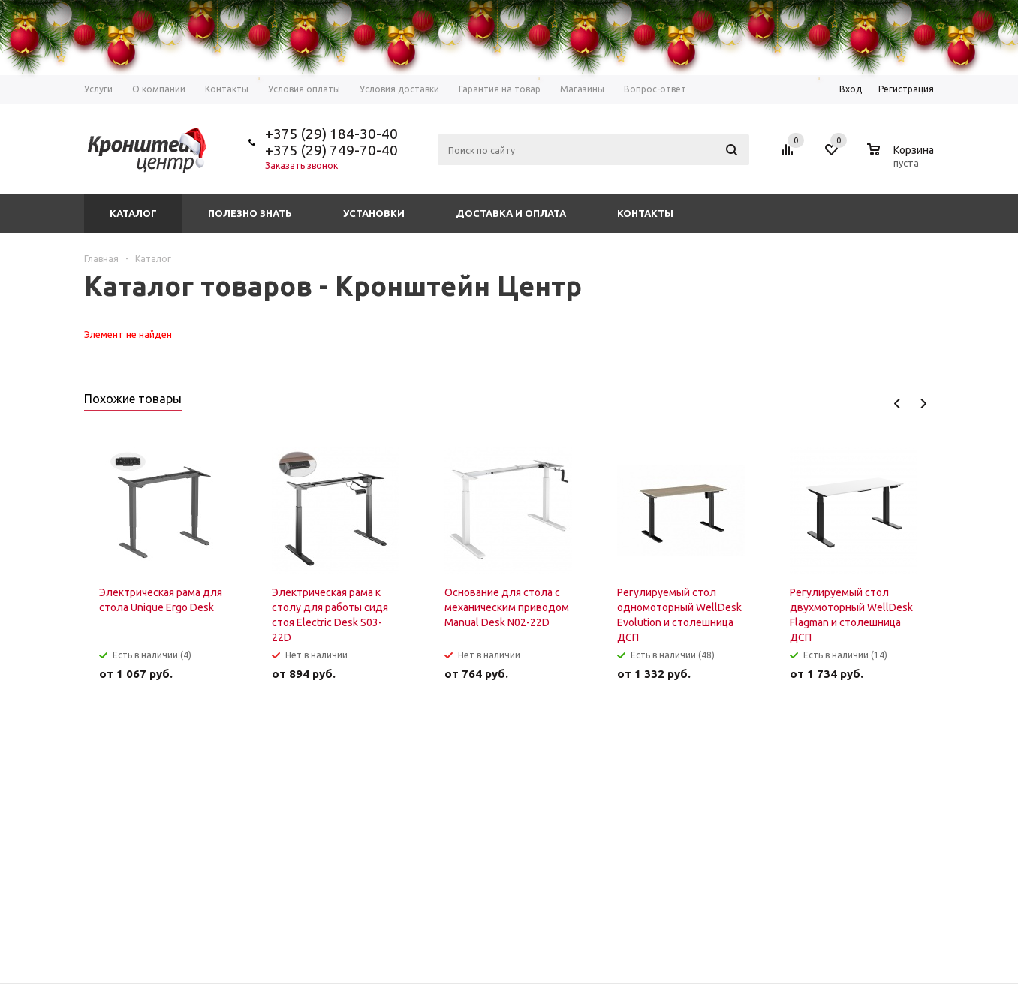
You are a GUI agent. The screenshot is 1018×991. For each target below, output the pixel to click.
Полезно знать (250, 213)
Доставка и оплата (511, 213)
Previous (897, 403)
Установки (374, 213)
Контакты (645, 213)
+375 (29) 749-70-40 (331, 150)
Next (923, 403)
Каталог (133, 213)
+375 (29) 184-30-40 (331, 133)
